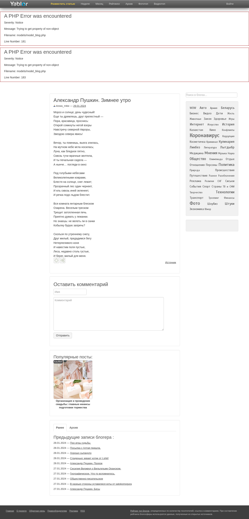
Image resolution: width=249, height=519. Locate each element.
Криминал (212, 142)
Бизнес (194, 113)
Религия (209, 181)
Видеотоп (159, 3)
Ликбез (195, 147)
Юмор (208, 209)
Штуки (229, 204)
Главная (10, 511)
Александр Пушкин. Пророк (86, 463)
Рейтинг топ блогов (139, 511)
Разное (213, 175)
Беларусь (227, 108)
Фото (195, 203)
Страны (217, 186)
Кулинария (226, 142)
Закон (207, 119)
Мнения (210, 153)
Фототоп (143, 3)
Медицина (196, 153)
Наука (231, 153)
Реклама (195, 181)
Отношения (197, 165)
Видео (207, 113)
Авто (203, 108)
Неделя (85, 3)
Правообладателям (57, 511)
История (228, 124)
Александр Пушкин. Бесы (85, 488)
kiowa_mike (61, 105)
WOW (193, 108)
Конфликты (228, 130)
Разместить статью (63, 3)
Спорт (206, 186)
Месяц (99, 3)
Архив (128, 3)
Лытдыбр (227, 147)
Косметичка (197, 142)
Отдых (230, 159)
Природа (195, 170)
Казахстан (196, 130)
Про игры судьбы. (80, 442)
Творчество (196, 192)
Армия (213, 108)
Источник (170, 262)
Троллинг (214, 198)
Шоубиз (212, 204)
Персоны (211, 165)
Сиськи (229, 181)
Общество (198, 159)
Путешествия (198, 175)
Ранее (60, 427)
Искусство (213, 124)
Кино (213, 130)
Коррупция (228, 136)
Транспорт (196, 198)
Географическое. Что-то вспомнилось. (92, 473)
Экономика (197, 209)
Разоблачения (226, 175)
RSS (83, 511)
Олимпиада (216, 159)
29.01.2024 (79, 105)
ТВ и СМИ (228, 186)
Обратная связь (37, 511)
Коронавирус (204, 135)
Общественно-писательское (86, 478)
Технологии (225, 192)
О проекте (22, 511)
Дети (219, 113)
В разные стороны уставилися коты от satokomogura (101, 483)
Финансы (229, 198)
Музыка (222, 153)
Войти (229, 3)
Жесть (230, 113)
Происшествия (224, 170)
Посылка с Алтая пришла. (85, 447)
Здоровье (220, 119)
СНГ (219, 181)
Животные (195, 119)
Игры (231, 119)
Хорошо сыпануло (80, 453)
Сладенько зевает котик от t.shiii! (89, 458)
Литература (210, 147)
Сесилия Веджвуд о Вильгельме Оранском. (95, 468)
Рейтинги (114, 3)
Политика (226, 164)
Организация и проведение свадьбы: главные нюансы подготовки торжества (72, 384)
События (195, 186)
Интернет (197, 124)
